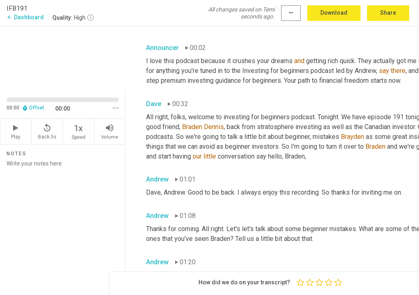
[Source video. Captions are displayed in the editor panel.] (63, 57)
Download (333, 12)
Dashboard (25, 17)
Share (388, 12)
